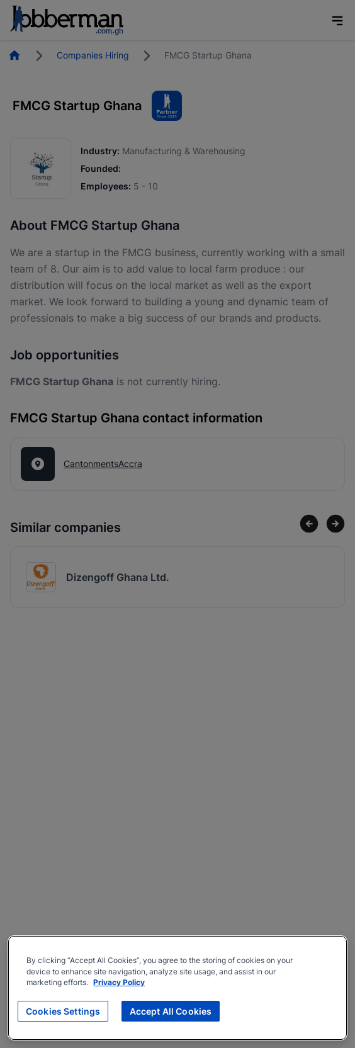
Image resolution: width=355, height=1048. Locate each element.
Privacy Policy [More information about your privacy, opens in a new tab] (119, 982)
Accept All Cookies (171, 1011)
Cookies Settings (63, 1011)
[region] (177, 987)
